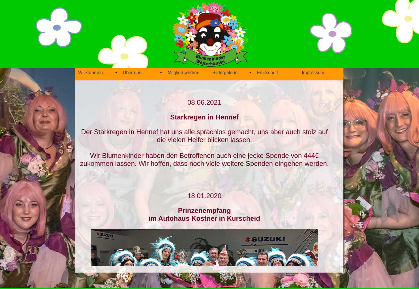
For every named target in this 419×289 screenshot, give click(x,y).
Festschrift (267, 72)
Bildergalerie (225, 72)
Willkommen (90, 72)
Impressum (313, 72)
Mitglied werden (183, 72)
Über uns (132, 72)
